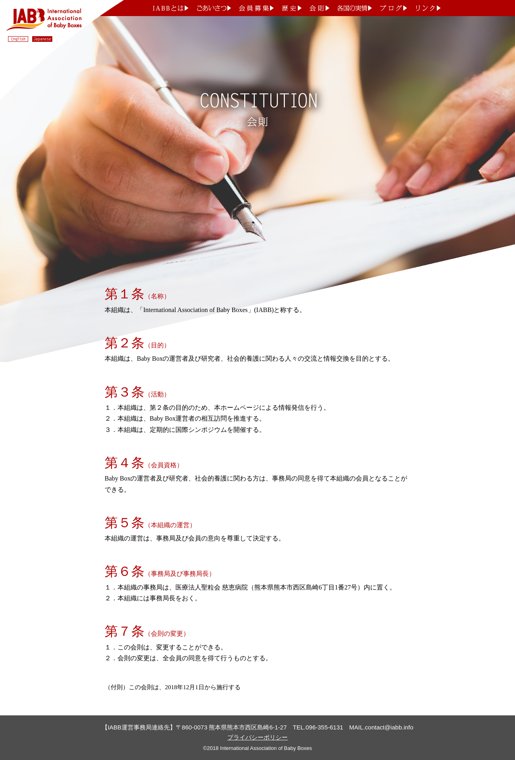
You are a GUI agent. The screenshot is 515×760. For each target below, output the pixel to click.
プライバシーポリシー (257, 737)
